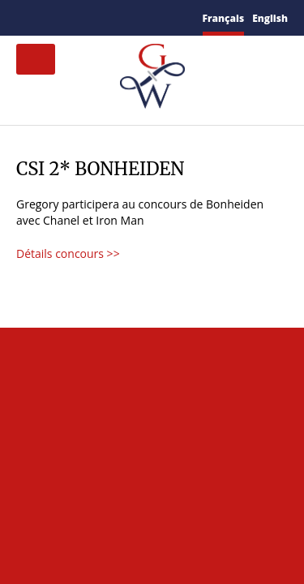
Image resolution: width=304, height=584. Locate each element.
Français (224, 18)
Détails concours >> (68, 253)
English (270, 18)
